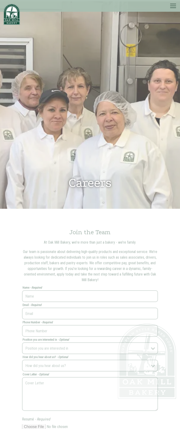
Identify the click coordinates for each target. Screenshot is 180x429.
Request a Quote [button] (90, 422)
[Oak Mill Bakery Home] (12, 14)
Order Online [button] (90, 409)
